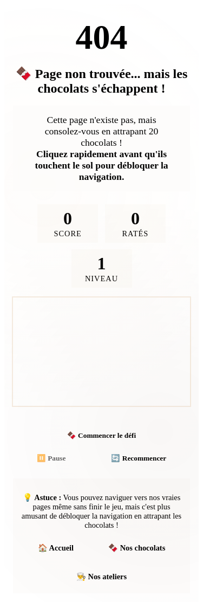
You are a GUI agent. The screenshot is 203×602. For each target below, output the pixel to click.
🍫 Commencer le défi (101, 435)
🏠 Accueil (56, 547)
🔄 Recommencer (138, 458)
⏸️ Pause (51, 458)
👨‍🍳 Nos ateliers (101, 576)
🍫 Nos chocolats (136, 547)
